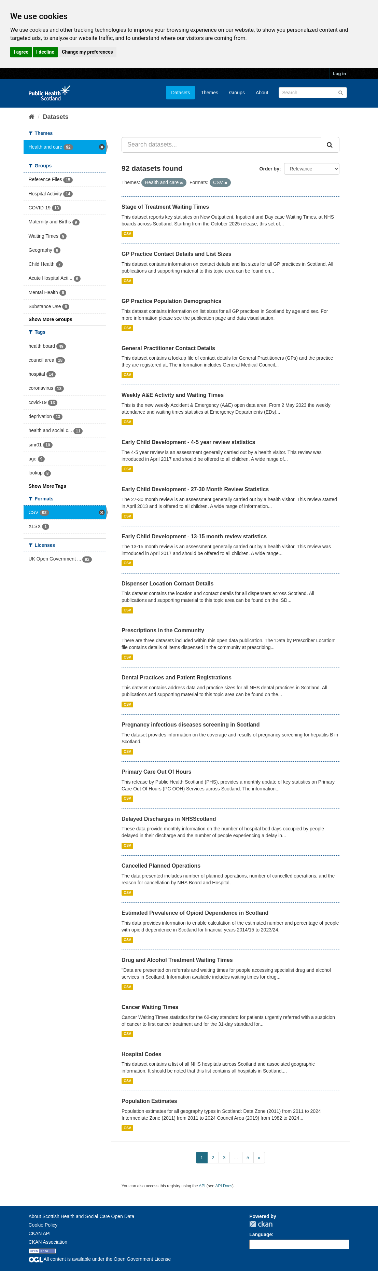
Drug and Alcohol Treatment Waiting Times (177, 960)
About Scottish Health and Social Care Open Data (82, 1216)
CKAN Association (48, 1242)
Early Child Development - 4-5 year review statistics (188, 442)
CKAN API (40, 1233)
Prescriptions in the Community (163, 630)
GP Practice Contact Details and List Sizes (177, 254)
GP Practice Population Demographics (171, 301)
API (202, 1186)
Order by (269, 168)
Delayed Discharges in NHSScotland (169, 819)
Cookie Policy (43, 1225)
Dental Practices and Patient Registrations (177, 677)
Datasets (180, 92)
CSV (127, 234)
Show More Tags (47, 486)
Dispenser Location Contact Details (167, 583)
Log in (339, 73)
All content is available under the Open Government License (100, 1259)
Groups (237, 92)
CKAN (260, 1224)
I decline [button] (45, 52)
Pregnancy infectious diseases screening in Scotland (191, 725)
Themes (209, 92)
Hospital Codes (141, 1054)
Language (260, 1234)
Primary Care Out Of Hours (157, 772)
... (236, 1157)
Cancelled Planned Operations (161, 866)
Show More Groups (50, 319)
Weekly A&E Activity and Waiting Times (173, 395)
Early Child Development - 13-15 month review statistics (194, 536)
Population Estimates (149, 1101)
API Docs (224, 1186)
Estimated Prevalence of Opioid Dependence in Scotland (195, 913)
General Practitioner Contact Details (168, 348)
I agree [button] (21, 52)
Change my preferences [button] (87, 52)
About (262, 92)
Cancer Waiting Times (150, 1007)
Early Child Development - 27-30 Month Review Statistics (195, 489)
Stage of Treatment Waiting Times (165, 207)
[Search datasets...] (221, 145)
